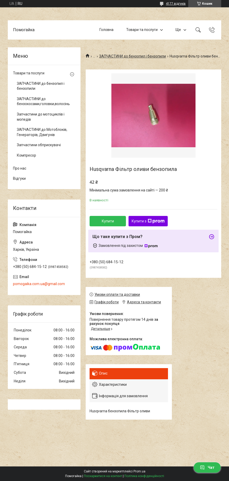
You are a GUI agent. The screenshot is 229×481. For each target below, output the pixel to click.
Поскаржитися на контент (103, 476)
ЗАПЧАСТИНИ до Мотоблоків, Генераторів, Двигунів (42, 132)
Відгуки (19, 178)
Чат (207, 467)
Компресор (26, 155)
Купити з (148, 221)
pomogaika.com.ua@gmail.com (39, 284)
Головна (106, 30)
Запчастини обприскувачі (39, 145)
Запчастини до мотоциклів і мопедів (40, 116)
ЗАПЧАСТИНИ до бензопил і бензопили (132, 56)
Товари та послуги (142, 30)
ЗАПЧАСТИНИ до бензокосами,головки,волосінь (43, 101)
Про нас (19, 168)
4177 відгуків (176, 3)
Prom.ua (139, 471)
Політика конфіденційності (144, 476)
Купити (108, 221)
